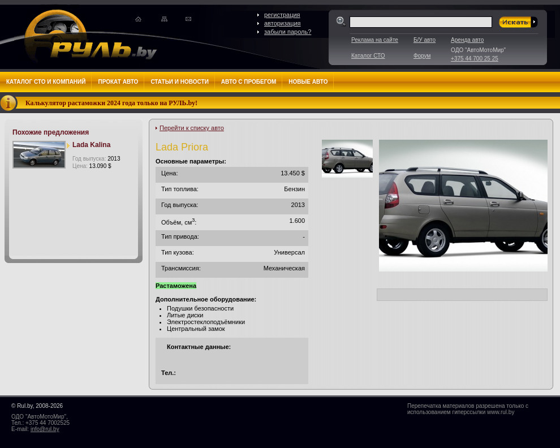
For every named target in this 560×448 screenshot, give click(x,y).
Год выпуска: (96, 159)
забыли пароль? (287, 31)
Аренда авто (467, 40)
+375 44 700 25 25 (474, 58)
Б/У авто (424, 40)
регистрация (282, 14)
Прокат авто (118, 82)
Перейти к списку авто (192, 127)
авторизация (282, 23)
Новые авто (308, 82)
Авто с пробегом (249, 82)
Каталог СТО (368, 56)
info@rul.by (45, 429)
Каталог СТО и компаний (45, 82)
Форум (421, 56)
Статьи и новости (179, 82)
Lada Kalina (91, 145)
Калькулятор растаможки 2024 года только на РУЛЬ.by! (111, 103)
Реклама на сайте (374, 40)
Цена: (91, 166)
